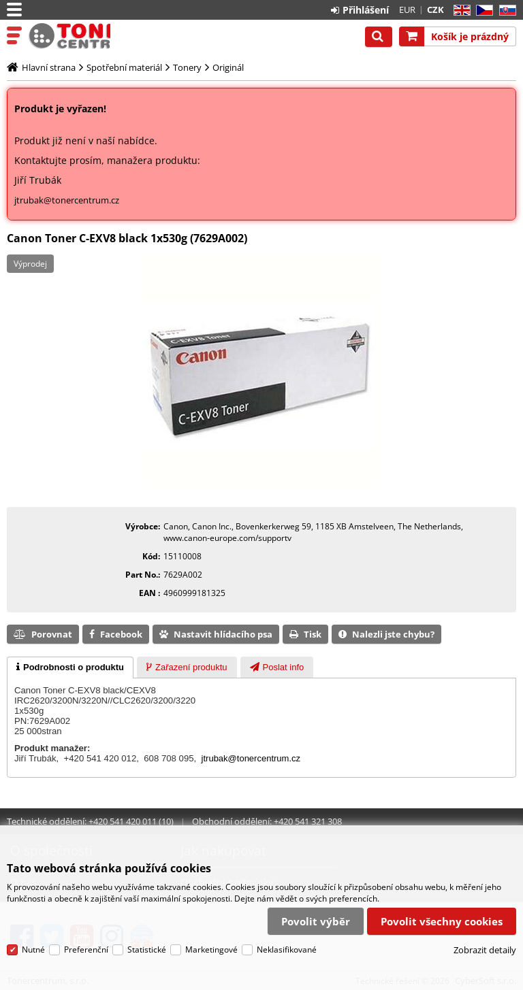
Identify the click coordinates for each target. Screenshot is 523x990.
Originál (228, 67)
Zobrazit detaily (485, 950)
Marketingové (211, 949)
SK (505, 10)
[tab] (70, 667)
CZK (435, 9)
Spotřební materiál (124, 67)
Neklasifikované (287, 949)
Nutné (33, 949)
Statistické (146, 949)
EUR (407, 9)
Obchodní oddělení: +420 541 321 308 (267, 821)
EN (460, 10)
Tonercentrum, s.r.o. (69, 36)
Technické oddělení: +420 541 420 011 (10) (90, 821)
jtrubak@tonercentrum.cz (66, 200)
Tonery (187, 67)
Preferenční (86, 949)
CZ (482, 10)
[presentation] (70, 667)
